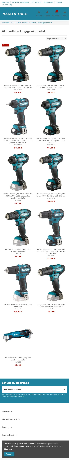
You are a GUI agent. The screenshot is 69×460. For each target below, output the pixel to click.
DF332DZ (18, 309)
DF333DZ (18, 253)
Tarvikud (59, 2)
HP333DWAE (51, 89)
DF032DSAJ (18, 145)
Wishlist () (7, 5)
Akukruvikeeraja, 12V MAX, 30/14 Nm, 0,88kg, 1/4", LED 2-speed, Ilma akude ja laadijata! (18, 196)
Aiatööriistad (48, 2)
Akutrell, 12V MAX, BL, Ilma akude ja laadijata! (18, 306)
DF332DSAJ (51, 255)
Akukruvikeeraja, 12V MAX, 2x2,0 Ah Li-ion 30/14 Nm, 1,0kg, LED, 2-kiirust (18, 86)
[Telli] (64, 389)
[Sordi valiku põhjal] (53, 38)
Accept (9, 454)
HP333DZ (51, 309)
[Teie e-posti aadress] (31, 389)
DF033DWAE (51, 145)
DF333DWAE (18, 89)
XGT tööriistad (37, 2)
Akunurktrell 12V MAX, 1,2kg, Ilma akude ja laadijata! (18, 359)
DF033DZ (18, 200)
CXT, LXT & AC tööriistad (20, 2)
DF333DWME (51, 198)
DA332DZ (18, 362)
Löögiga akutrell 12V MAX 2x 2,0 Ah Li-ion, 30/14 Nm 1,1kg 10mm (51, 86)
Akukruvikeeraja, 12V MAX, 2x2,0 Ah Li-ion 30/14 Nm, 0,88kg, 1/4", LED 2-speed (51, 141)
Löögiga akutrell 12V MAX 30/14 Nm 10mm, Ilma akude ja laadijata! (51, 306)
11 (64, 39)
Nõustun (8, 449)
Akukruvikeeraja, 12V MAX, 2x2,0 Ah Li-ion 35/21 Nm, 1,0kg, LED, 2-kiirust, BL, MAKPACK (51, 251)
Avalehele (5, 2)
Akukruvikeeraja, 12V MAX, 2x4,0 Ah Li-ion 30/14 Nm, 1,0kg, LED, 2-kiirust (51, 195)
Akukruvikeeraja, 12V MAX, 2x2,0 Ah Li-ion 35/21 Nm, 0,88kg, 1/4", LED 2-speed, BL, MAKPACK (18, 141)
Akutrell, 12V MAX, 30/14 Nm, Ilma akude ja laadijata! (18, 250)
